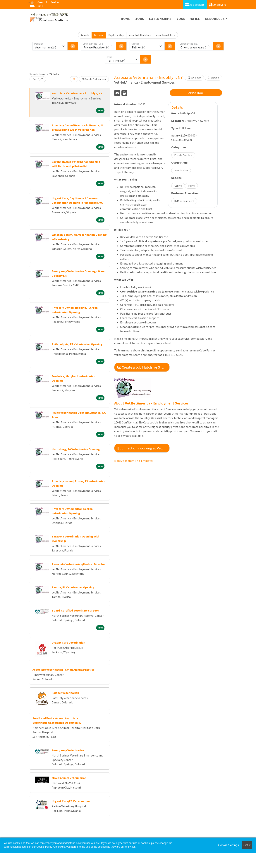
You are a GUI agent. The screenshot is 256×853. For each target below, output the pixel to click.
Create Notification (94, 79)
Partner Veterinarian (65, 693)
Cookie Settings (228, 845)
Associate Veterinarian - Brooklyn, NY (77, 93)
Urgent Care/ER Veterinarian (71, 801)
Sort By (37, 79)
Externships (160, 19)
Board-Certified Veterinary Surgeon (75, 610)
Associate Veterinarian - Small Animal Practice (63, 669)
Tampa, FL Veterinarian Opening (73, 587)
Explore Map (116, 35)
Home (125, 19)
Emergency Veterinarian (68, 750)
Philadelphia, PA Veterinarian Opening (77, 344)
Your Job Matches (140, 35)
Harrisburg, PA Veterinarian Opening (76, 449)
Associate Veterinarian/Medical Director (78, 564)
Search (84, 35)
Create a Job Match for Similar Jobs (143, 367)
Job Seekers (195, 4)
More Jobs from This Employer (133, 461)
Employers (217, 4)
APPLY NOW (195, 92)
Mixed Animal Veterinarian (69, 778)
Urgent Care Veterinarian (68, 642)
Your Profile (188, 19)
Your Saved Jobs (166, 35)
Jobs (139, 19)
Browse (98, 35)
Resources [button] (215, 19)
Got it (246, 845)
